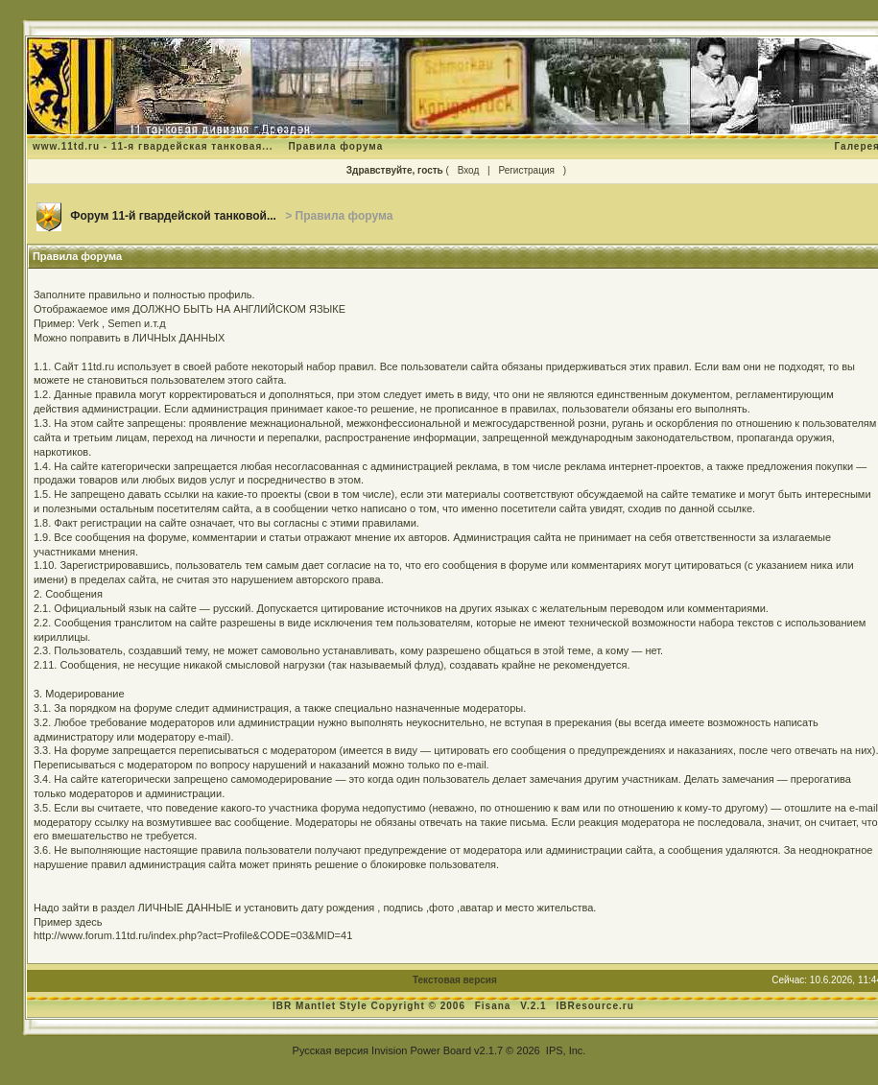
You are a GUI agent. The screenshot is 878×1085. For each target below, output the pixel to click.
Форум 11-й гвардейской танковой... (173, 216)
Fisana (494, 1006)
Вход (469, 170)
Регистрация (526, 170)
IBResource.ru (594, 1006)
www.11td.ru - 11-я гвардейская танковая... (153, 146)
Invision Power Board (421, 1050)
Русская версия (330, 1050)
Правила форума (335, 146)
